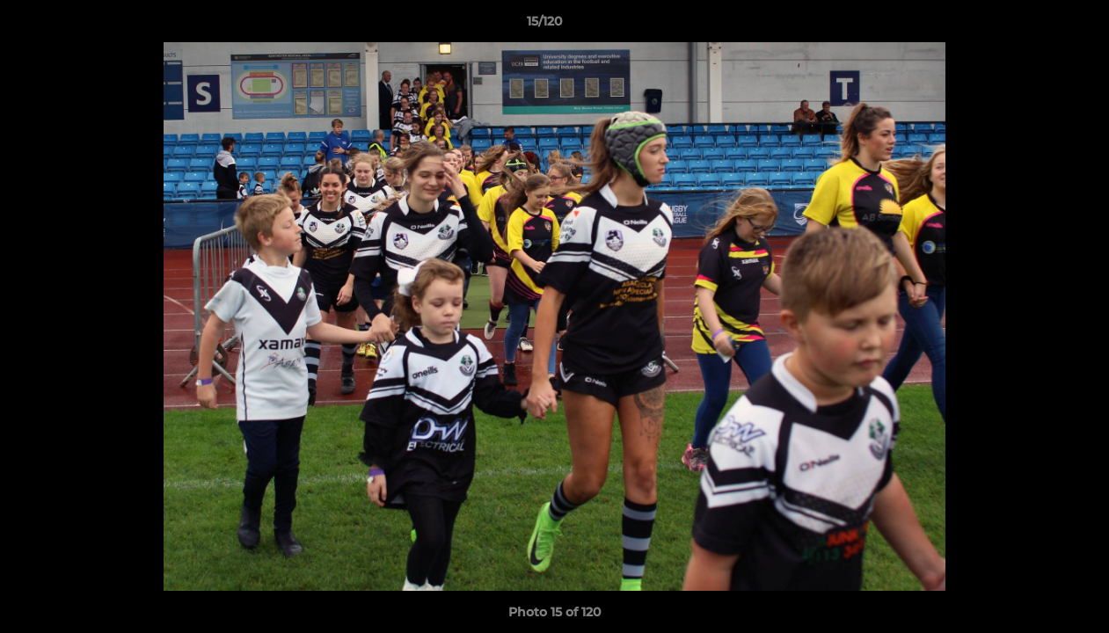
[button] (1035, 25)
